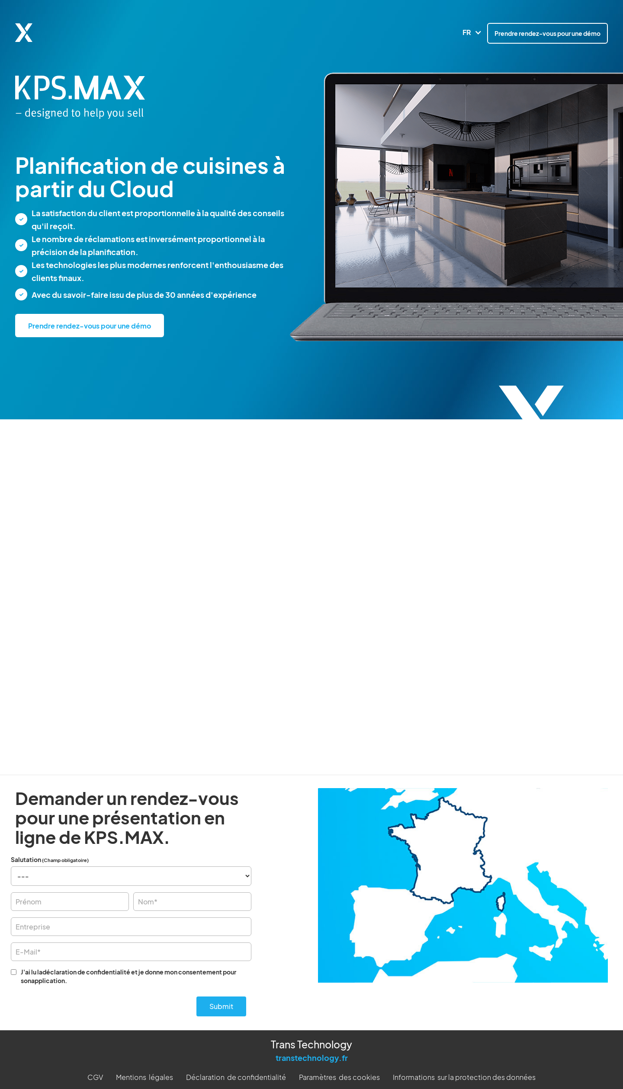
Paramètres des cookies (339, 1074)
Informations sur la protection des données (464, 1074)
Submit (221, 1004)
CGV (95, 1074)
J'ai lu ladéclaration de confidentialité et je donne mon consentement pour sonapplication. (128, 976)
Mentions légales (144, 1074)
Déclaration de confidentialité (236, 1074)
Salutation (50, 859)
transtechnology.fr (312, 1055)
